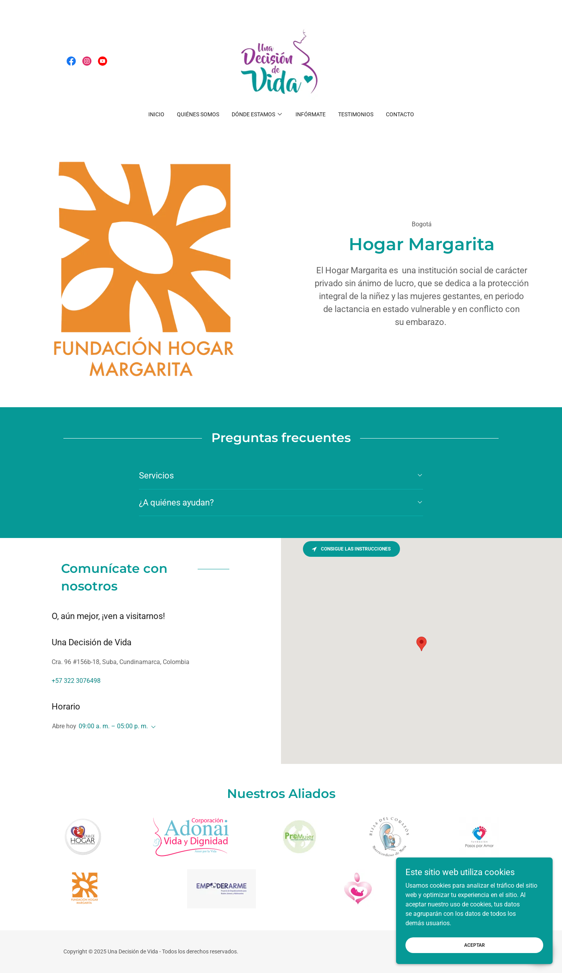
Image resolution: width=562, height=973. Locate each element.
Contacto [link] (400, 114)
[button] (257, 114)
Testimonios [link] (355, 114)
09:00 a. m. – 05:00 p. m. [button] (113, 726)
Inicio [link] (156, 114)
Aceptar (474, 945)
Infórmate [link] (310, 114)
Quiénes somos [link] (198, 114)
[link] (71, 61)
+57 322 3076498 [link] (76, 680)
